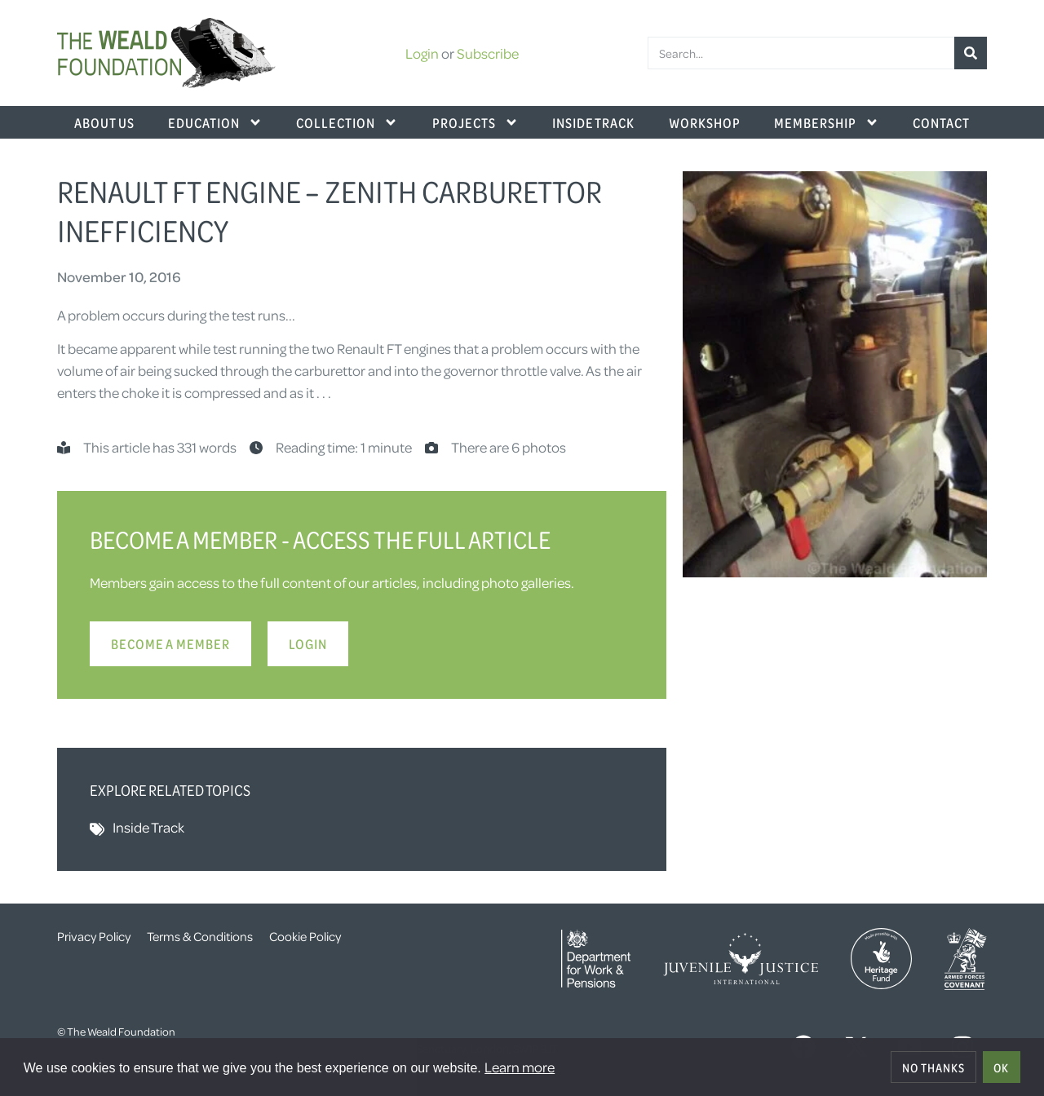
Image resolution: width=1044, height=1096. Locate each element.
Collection (347, 122)
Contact (941, 122)
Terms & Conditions (200, 936)
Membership (826, 122)
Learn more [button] (519, 1067)
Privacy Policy (93, 936)
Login (422, 53)
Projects (475, 122)
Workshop (705, 122)
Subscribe (488, 53)
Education (215, 122)
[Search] (970, 53)
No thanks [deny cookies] (933, 1067)
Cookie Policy (305, 936)
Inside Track (593, 122)
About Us (104, 122)
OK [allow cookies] (1001, 1067)
